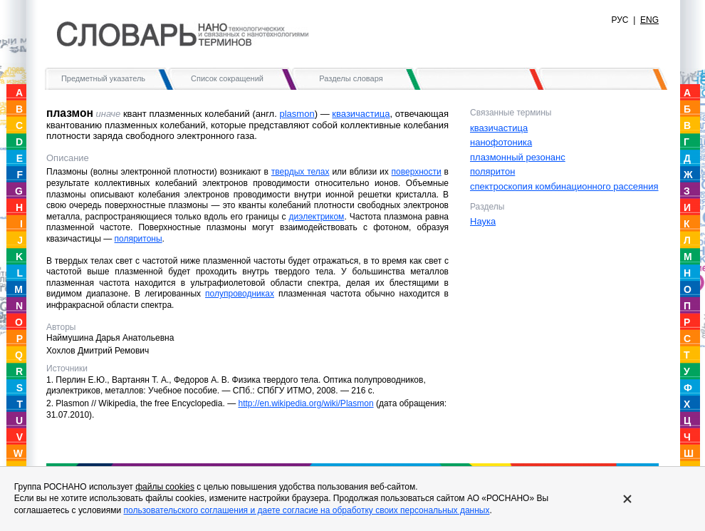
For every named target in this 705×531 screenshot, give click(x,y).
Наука (483, 221)
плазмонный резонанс (517, 157)
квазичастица (361, 113)
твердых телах (300, 172)
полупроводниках (239, 294)
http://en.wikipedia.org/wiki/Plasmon (305, 403)
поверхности (417, 172)
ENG (649, 20)
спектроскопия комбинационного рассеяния (564, 186)
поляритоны (138, 239)
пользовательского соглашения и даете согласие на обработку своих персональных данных (306, 510)
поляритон (492, 171)
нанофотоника (501, 142)
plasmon (296, 113)
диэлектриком (317, 217)
